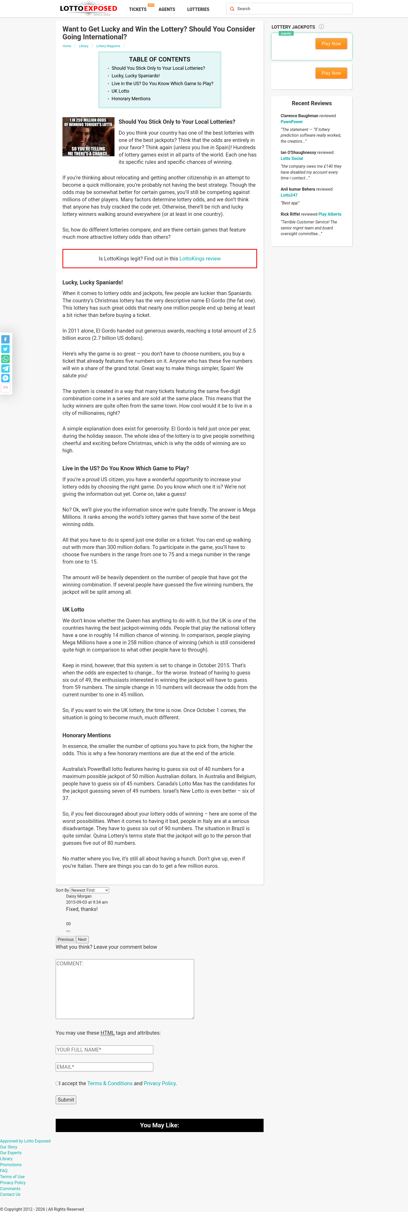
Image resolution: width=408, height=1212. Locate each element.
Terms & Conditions (109, 1083)
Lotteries (198, 9)
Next (82, 939)
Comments (10, 1188)
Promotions (11, 1164)
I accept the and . (118, 1083)
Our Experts (11, 1152)
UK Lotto (120, 91)
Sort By (62, 890)
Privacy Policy (160, 1083)
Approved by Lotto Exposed (25, 1140)
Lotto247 (289, 195)
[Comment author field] (104, 1049)
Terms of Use (12, 1176)
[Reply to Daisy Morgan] (68, 931)
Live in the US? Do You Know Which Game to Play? (162, 83)
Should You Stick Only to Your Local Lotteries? (158, 68)
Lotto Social (292, 158)
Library (6, 1158)
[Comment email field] (104, 1066)
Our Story (8, 1146)
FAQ (4, 1170)
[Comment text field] (125, 989)
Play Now (331, 43)
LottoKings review (200, 258)
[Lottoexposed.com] (89, 8)
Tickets (137, 9)
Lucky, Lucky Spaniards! (136, 75)
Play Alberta (329, 214)
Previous (66, 939)
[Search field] (283, 9)
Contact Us (10, 1193)
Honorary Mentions (131, 98)
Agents (166, 9)
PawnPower (292, 121)
